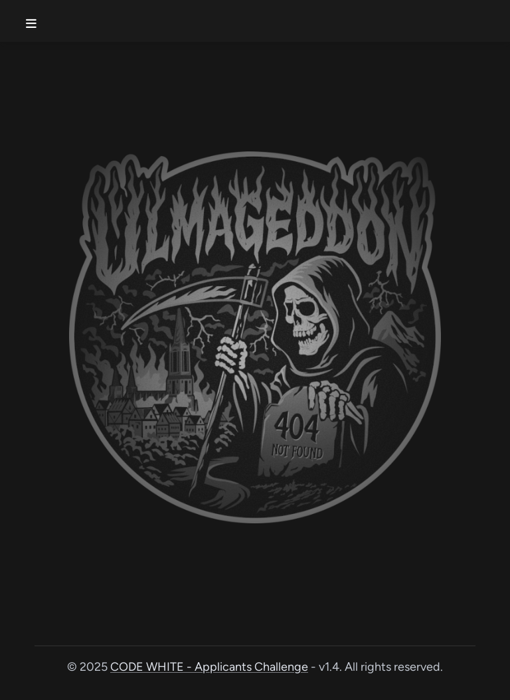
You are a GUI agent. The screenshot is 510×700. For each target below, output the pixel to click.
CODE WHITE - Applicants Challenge (209, 666)
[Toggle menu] (34, 18)
